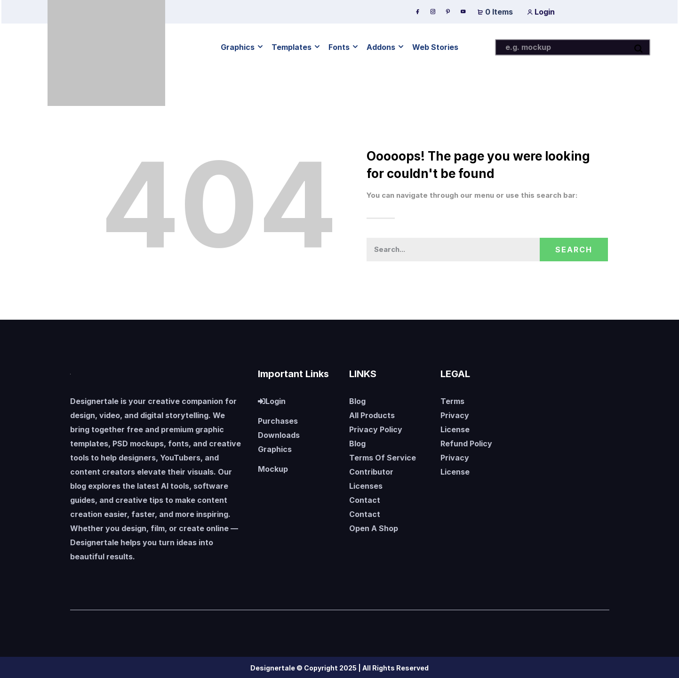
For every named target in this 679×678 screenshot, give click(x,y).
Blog (357, 401)
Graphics (275, 449)
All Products (372, 415)
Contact (364, 500)
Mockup (273, 469)
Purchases (278, 421)
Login (541, 11)
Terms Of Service (382, 457)
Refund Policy (466, 443)
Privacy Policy (375, 429)
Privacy (454, 415)
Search (573, 249)
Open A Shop (373, 528)
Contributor (371, 471)
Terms (452, 401)
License (455, 429)
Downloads (279, 435)
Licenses (366, 486)
